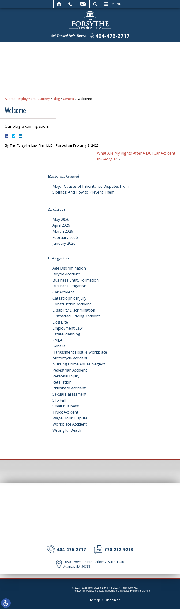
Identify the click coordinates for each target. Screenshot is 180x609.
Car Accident (63, 292)
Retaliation (61, 382)
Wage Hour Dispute (69, 418)
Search (95, 4)
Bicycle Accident (66, 274)
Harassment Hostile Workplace (79, 352)
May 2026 (60, 219)
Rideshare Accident (69, 388)
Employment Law (67, 328)
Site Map (94, 600)
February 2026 (65, 237)
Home (59, 4)
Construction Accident (71, 304)
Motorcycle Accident (69, 358)
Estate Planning (66, 334)
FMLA (57, 340)
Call (70, 4)
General (69, 98)
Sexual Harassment (69, 394)
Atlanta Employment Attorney (27, 98)
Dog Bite (60, 322)
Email (82, 4)
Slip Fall (59, 400)
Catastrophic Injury (69, 298)
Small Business (65, 406)
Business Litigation (69, 286)
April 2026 (61, 225)
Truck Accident (65, 412)
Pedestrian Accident (69, 370)
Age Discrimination (69, 268)
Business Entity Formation (75, 280)
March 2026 (62, 231)
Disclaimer (112, 600)
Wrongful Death (66, 430)
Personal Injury (65, 376)
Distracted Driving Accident (76, 316)
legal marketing (107, 591)
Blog (56, 98)
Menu (116, 4)
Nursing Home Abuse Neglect (78, 364)
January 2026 (63, 243)
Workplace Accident (69, 424)
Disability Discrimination (73, 310)
